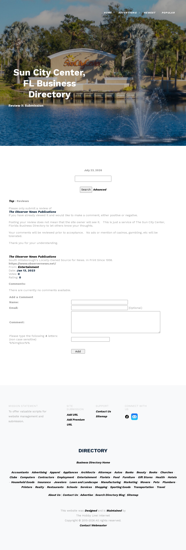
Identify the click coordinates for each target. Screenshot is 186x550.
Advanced (99, 189)
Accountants (20, 472)
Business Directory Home (93, 462)
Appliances (70, 472)
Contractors (46, 477)
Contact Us (70, 495)
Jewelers (60, 482)
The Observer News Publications (32, 256)
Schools (71, 487)
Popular (168, 12)
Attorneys (104, 472)
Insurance (44, 482)
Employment (65, 477)
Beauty (141, 472)
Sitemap (132, 495)
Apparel (55, 472)
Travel (161, 487)
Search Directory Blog (109, 495)
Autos (118, 472)
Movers (145, 482)
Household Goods (22, 482)
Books (153, 472)
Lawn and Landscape (83, 482)
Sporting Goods (120, 487)
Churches (166, 472)
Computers (27, 477)
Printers (26, 487)
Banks (129, 472)
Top (11, 201)
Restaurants (55, 487)
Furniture (128, 477)
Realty (39, 487)
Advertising (127, 12)
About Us (54, 495)
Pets (156, 482)
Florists (105, 477)
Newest (149, 12)
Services (86, 487)
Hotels (172, 477)
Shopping (101, 487)
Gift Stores (145, 477)
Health (160, 477)
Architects (88, 472)
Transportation (143, 487)
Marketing (130, 482)
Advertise (86, 495)
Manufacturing (110, 482)
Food (116, 477)
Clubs (13, 477)
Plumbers (168, 482)
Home (108, 12)
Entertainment (28, 267)
